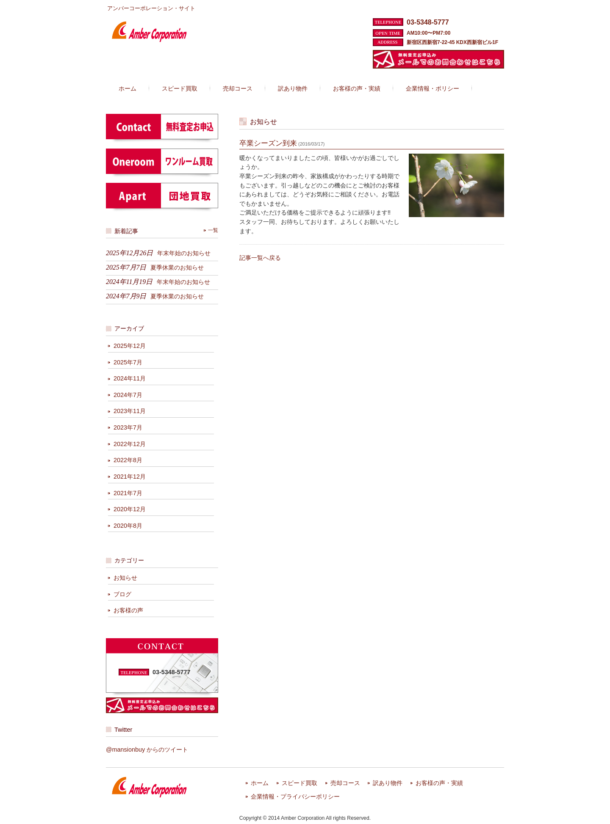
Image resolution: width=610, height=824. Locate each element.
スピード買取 (299, 783)
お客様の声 (128, 610)
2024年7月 (128, 394)
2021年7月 (128, 493)
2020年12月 (130, 509)
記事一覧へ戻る (260, 257)
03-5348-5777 (428, 22)
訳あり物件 (387, 783)
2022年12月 (130, 444)
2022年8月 (128, 460)
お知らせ (125, 577)
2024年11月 (130, 378)
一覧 (213, 230)
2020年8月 (128, 525)
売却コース (345, 783)
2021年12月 (130, 476)
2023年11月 (130, 411)
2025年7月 (128, 362)
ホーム (260, 783)
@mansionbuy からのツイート (147, 749)
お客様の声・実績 (439, 783)
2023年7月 (128, 427)
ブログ (122, 594)
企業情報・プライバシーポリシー (295, 797)
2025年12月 (130, 345)
